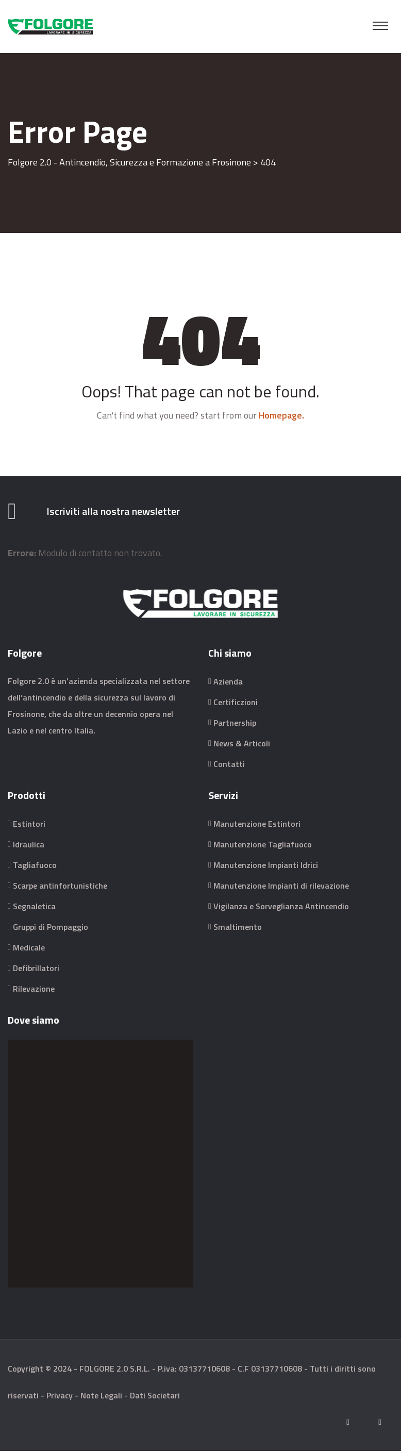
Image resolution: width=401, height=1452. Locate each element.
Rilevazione (34, 989)
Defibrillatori (36, 969)
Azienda (228, 682)
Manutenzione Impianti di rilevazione (281, 886)
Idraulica (28, 845)
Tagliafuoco (35, 866)
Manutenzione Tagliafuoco (262, 845)
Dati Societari (155, 1396)
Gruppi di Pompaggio (50, 928)
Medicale (29, 948)
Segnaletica (34, 907)
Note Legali (101, 1396)
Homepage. (281, 415)
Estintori (29, 825)
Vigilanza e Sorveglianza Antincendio (281, 907)
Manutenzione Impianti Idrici (265, 866)
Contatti (229, 765)
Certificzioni (235, 703)
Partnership (234, 723)
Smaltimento (237, 928)
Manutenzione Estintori (256, 825)
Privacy (59, 1396)
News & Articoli (241, 744)
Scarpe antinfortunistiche (60, 886)
